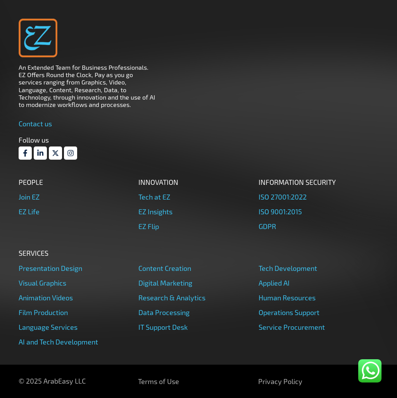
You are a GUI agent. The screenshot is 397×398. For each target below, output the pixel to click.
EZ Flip (148, 226)
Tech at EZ (154, 197)
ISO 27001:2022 (283, 197)
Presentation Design (50, 268)
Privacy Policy (280, 381)
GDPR (267, 226)
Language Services (48, 327)
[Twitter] (55, 153)
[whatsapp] (369, 370)
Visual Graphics (42, 283)
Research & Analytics (171, 297)
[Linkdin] (40, 153)
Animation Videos (46, 297)
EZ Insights (155, 211)
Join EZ (29, 197)
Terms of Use (158, 381)
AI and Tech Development (58, 342)
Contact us (35, 123)
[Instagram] (70, 153)
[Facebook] (25, 153)
